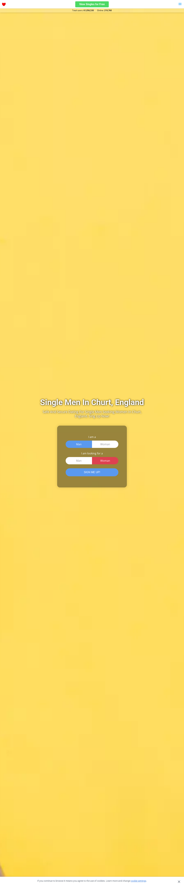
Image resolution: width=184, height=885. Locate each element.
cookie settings (138, 881)
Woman (105, 444)
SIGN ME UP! (92, 472)
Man (79, 444)
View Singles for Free (92, 4)
